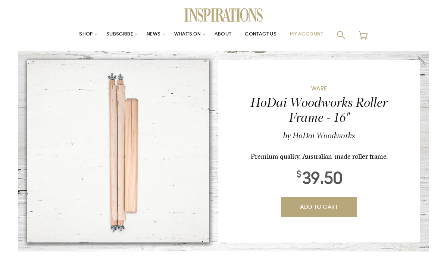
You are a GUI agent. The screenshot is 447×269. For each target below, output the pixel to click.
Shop (74, 35)
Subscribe (111, 35)
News (148, 35)
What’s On (185, 35)
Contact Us (265, 35)
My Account (316, 35)
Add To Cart (319, 207)
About (223, 35)
